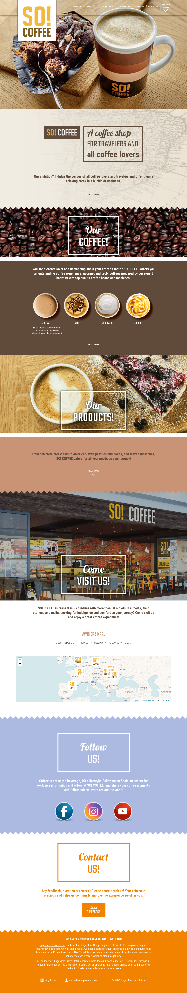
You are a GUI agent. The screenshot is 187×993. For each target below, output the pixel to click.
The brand (77, 7)
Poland (98, 642)
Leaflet (136, 701)
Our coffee (92, 7)
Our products (107, 7)
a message (93, 910)
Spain (128, 642)
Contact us (153, 7)
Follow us (139, 7)
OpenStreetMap (148, 701)
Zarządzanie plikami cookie (84, 980)
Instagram (93, 811)
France (84, 642)
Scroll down (93, 94)
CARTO (167, 701)
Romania (114, 642)
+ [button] (20, 660)
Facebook (64, 811)
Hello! (71, 964)
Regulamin (50, 980)
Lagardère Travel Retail (52, 945)
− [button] (20, 664)
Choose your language (165, 5)
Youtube (122, 811)
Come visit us (124, 7)
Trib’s (64, 964)
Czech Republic (65, 642)
